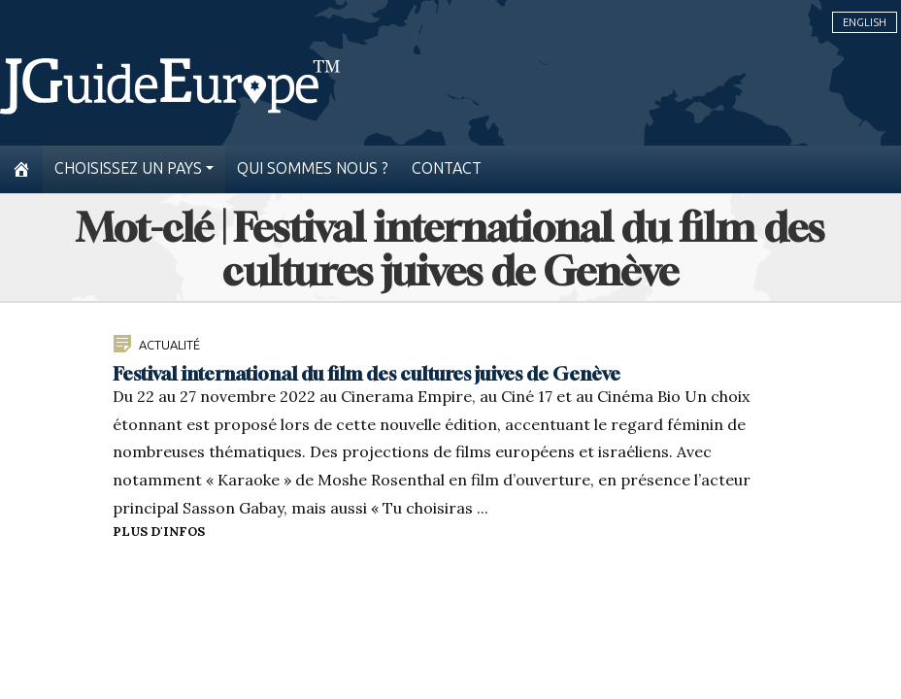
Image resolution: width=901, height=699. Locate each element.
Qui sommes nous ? (312, 168)
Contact (447, 168)
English (864, 22)
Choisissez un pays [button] (128, 168)
